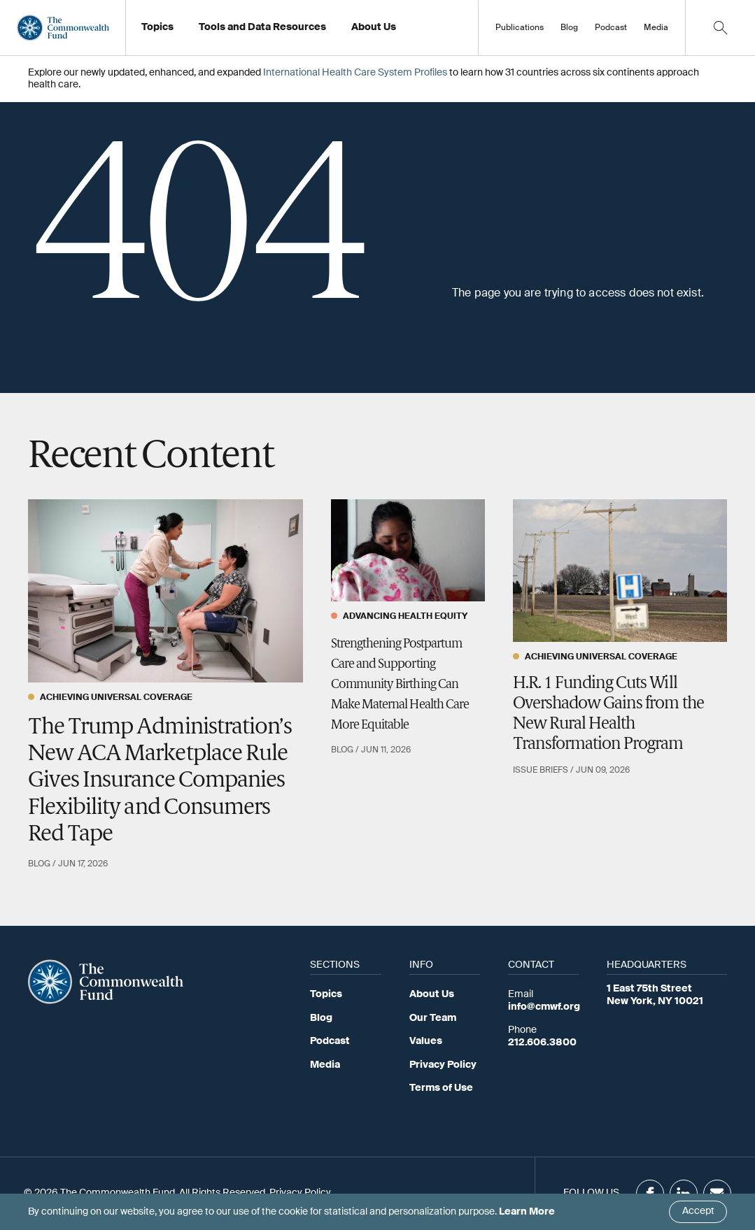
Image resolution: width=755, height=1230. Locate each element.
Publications (519, 28)
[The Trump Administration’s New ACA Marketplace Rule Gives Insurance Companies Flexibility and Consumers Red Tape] (165, 590)
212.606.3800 (542, 1042)
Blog (569, 28)
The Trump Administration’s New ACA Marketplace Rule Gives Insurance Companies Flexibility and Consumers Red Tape (160, 782)
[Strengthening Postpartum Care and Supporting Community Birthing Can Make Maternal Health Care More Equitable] (408, 550)
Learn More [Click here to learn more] (527, 1212)
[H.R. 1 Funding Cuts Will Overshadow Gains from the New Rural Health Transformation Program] (620, 571)
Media (656, 28)
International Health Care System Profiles (355, 73)
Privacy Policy (443, 1065)
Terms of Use (441, 1088)
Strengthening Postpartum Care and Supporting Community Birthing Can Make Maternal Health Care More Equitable (400, 684)
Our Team (432, 1018)
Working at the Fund (405, 31)
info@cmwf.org (544, 1007)
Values (425, 1041)
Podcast (611, 28)
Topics (326, 994)
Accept (698, 1211)
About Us (431, 994)
